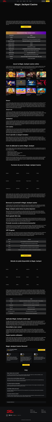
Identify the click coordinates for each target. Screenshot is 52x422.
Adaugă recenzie (41, 350)
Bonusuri (42, 410)
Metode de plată (43, 411)
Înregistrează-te (26, 26)
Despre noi (31, 410)
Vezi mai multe (26, 365)
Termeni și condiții (32, 411)
